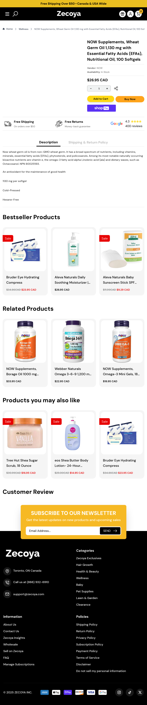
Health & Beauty (87, 571)
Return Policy (85, 631)
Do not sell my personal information (101, 671)
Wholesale (10, 644)
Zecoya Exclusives (88, 558)
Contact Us (11, 631)
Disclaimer (83, 664)
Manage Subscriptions (18, 664)
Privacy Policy (86, 638)
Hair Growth (84, 565)
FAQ (6, 658)
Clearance (83, 605)
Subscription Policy (89, 644)
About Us (9, 625)
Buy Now (130, 99)
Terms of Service (88, 658)
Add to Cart (100, 99)
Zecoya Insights (14, 638)
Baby (79, 585)
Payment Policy (87, 651)
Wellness (82, 578)
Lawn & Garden (87, 598)
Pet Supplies (85, 591)
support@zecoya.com (28, 594)
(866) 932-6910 (38, 582)
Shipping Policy (87, 625)
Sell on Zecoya (13, 651)
